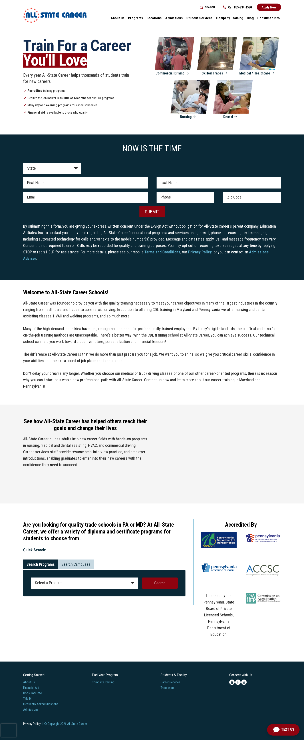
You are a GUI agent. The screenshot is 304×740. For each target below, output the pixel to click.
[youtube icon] (232, 682)
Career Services (170, 682)
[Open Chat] (283, 730)
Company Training (103, 682)
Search (159, 583)
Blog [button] (250, 18)
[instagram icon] (244, 682)
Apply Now (269, 7)
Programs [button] (135, 18)
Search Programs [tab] (40, 564)
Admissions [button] (174, 18)
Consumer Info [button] (268, 18)
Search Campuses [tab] (76, 564)
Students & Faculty (174, 675)
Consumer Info (32, 693)
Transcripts (168, 688)
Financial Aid (31, 688)
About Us (29, 682)
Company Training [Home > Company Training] (229, 18)
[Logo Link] (55, 15)
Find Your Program (105, 675)
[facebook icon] (238, 682)
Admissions (30, 709)
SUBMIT (152, 212)
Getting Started (33, 675)
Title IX (27, 698)
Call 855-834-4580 (237, 7)
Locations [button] (154, 18)
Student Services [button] (199, 18)
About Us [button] (118, 18)
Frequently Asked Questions (40, 704)
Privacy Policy (32, 724)
